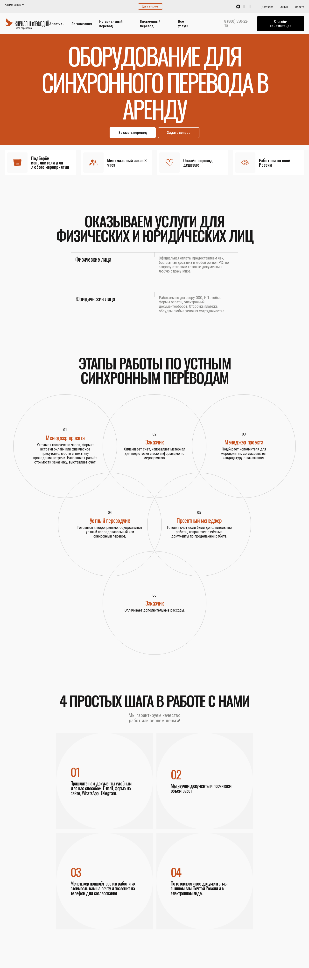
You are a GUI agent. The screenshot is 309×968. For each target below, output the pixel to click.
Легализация (81, 24)
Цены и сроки (150, 6)
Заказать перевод (133, 132)
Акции (284, 7)
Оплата (299, 7)
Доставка (267, 7)
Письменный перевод (150, 23)
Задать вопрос (178, 132)
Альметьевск (13, 5)
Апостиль (56, 24)
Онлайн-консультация (280, 23)
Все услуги (183, 23)
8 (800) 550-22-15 (236, 23)
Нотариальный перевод (111, 23)
